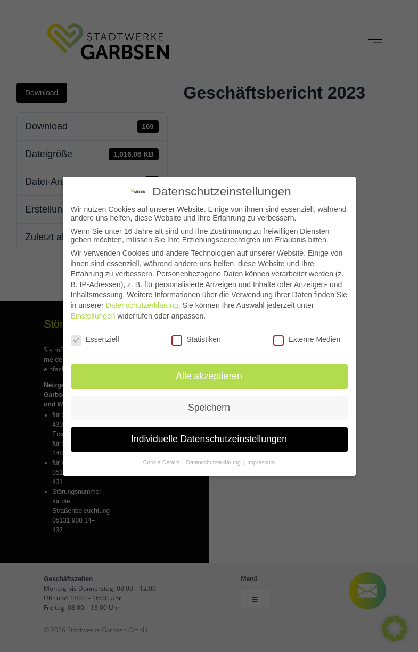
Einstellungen (93, 316)
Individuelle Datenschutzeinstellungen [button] (209, 439)
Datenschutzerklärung (142, 305)
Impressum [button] (261, 462)
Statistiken (196, 339)
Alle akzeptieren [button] (209, 376)
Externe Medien (306, 339)
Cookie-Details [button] (162, 462)
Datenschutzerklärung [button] (214, 462)
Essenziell (95, 339)
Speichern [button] (209, 407)
